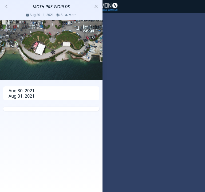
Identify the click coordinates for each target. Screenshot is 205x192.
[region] (102, 96)
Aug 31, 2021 (21, 96)
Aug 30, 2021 (21, 91)
